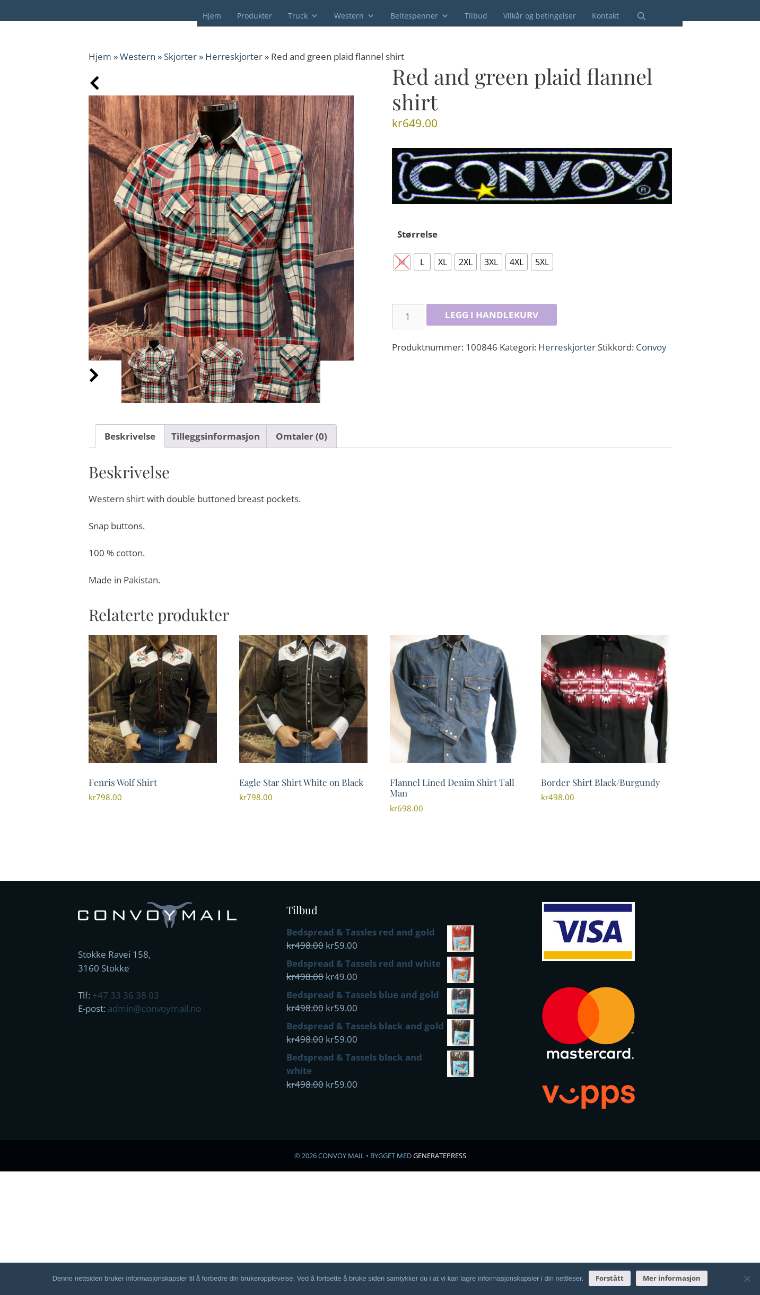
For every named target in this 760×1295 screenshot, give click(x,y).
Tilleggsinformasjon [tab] (215, 436)
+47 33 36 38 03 (125, 995)
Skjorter (180, 56)
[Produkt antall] (408, 316)
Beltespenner (419, 16)
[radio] (402, 262)
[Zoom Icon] (221, 228)
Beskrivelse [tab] (129, 436)
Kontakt (605, 16)
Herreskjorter (234, 56)
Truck (303, 16)
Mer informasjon (672, 1278)
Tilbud (476, 16)
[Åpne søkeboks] (634, 16)
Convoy (651, 347)
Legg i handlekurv (491, 315)
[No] (746, 1278)
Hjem (212, 16)
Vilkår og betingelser (539, 16)
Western (354, 16)
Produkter (254, 16)
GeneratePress (439, 1155)
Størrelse (417, 234)
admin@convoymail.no (154, 1008)
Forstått (610, 1278)
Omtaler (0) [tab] (301, 436)
